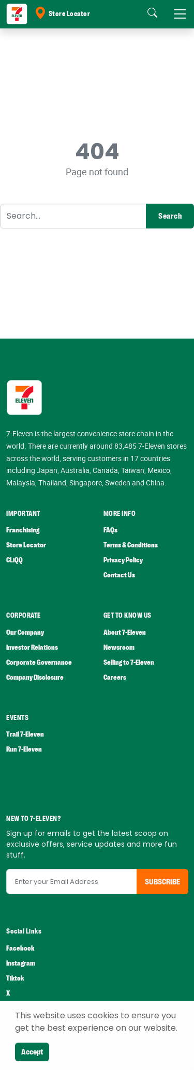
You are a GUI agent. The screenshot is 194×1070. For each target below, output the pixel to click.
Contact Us (119, 575)
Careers (114, 677)
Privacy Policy (123, 560)
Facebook (20, 948)
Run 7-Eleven (24, 749)
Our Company (25, 632)
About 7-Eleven (124, 632)
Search (170, 216)
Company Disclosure (35, 677)
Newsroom (119, 647)
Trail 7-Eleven (25, 734)
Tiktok (15, 978)
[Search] (73, 216)
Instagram (20, 963)
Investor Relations (32, 647)
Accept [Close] (32, 1052)
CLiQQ (14, 560)
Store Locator (62, 14)
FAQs (110, 530)
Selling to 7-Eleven (128, 662)
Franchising (22, 530)
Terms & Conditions (130, 545)
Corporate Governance (39, 662)
